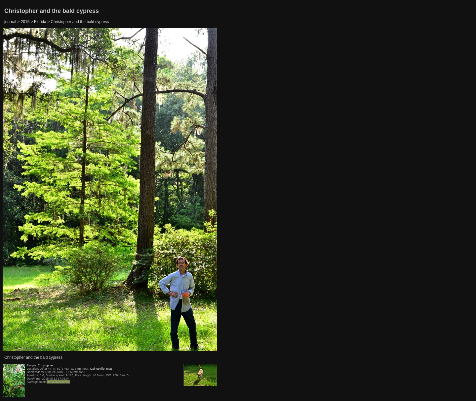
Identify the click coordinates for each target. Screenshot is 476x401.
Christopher (45, 365)
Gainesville (97, 368)
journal (10, 21)
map (109, 368)
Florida (40, 21)
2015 (25, 21)
